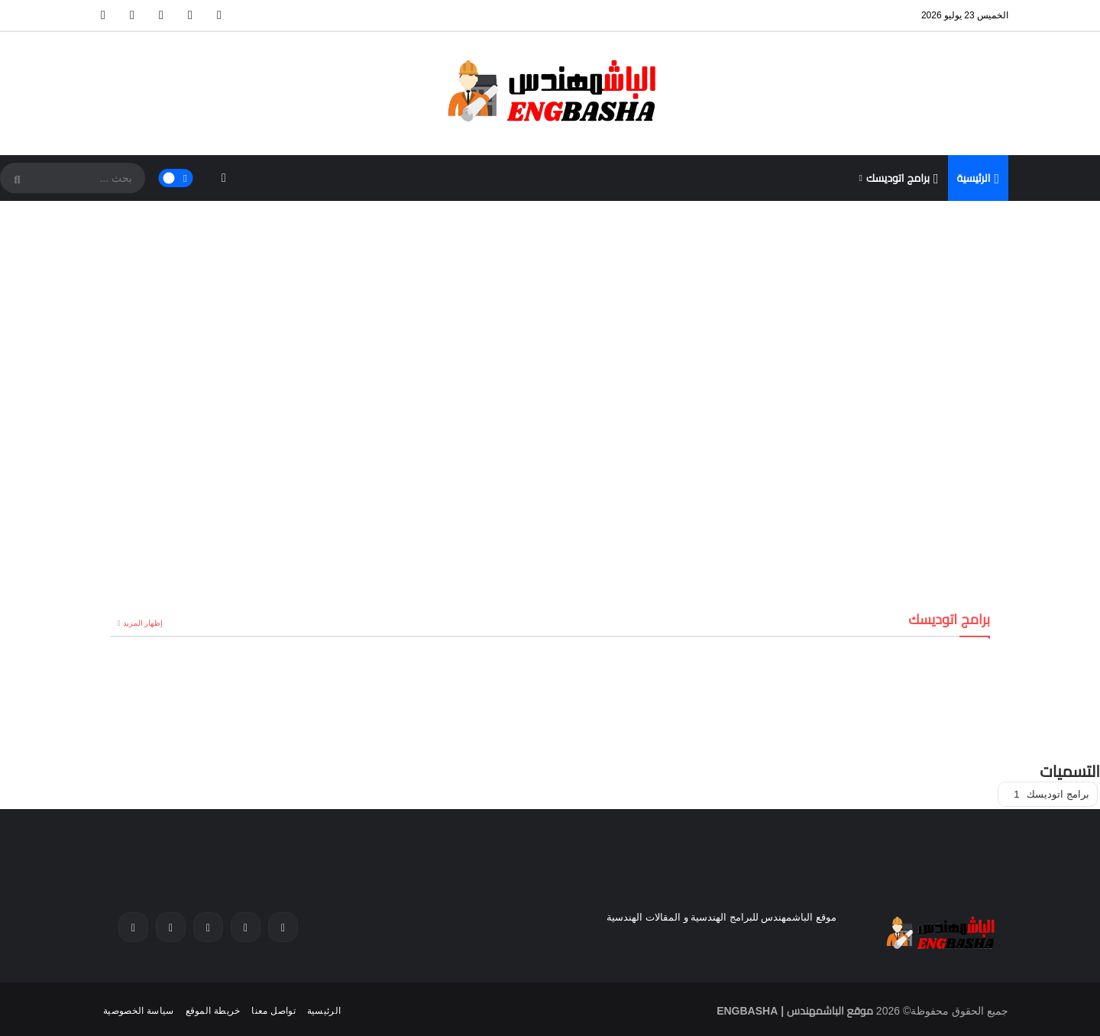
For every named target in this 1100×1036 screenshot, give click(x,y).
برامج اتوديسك (902, 179)
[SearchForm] (15, 179)
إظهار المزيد (143, 623)
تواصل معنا (273, 1010)
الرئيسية (978, 179)
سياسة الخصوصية (138, 1010)
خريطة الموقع (213, 1010)
